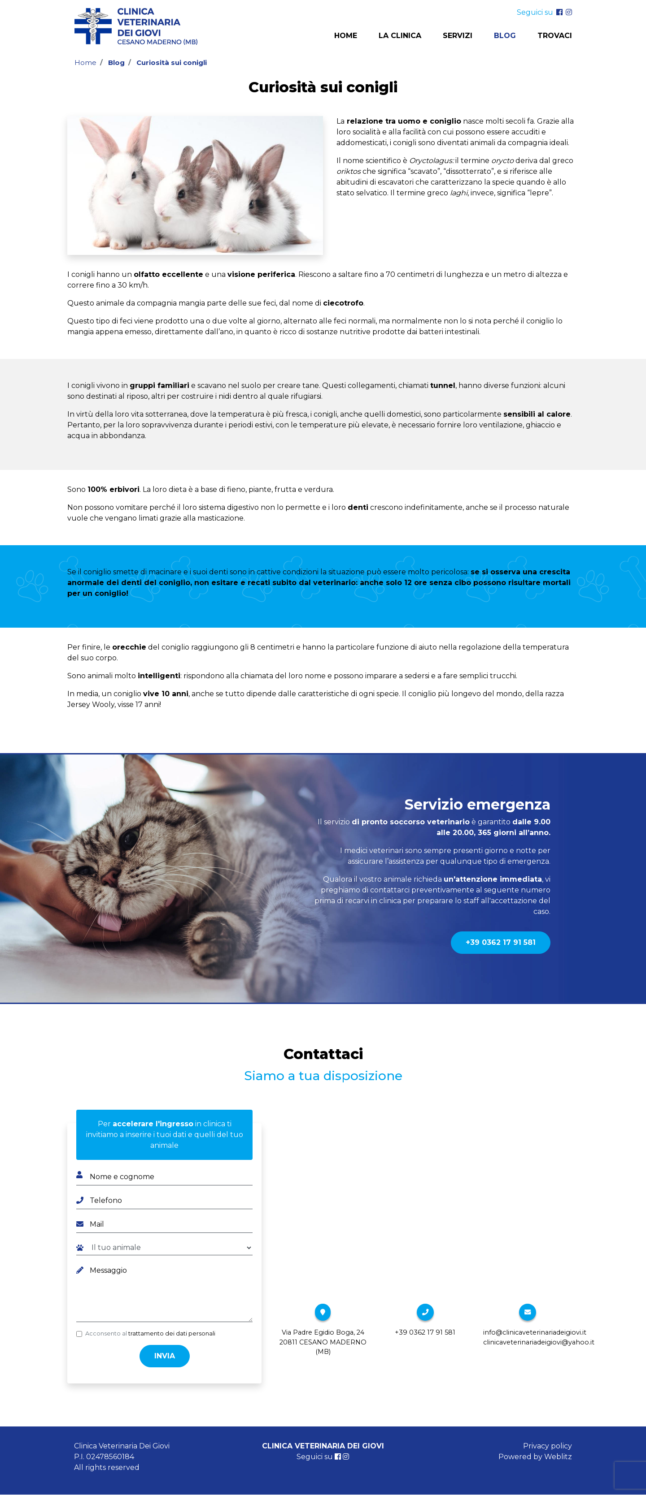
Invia (164, 1356)
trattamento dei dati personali (171, 1333)
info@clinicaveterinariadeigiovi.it (534, 1332)
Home (345, 35)
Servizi (457, 35)
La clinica (400, 35)
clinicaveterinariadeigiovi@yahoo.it (538, 1342)
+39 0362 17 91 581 (501, 942)
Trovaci (554, 35)
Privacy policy (547, 1446)
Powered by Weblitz (535, 1456)
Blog (505, 35)
